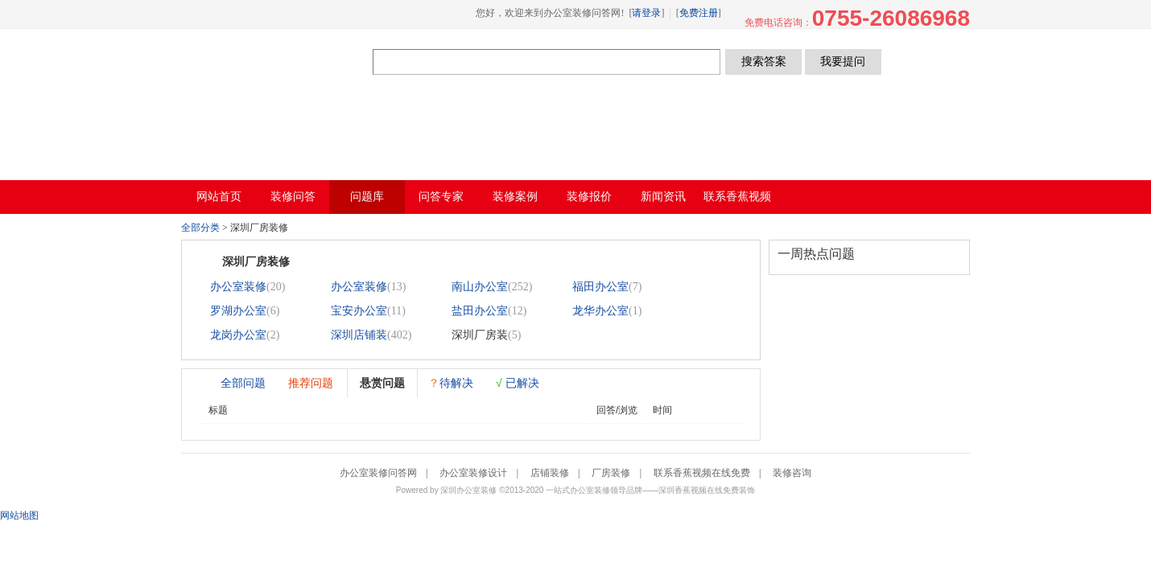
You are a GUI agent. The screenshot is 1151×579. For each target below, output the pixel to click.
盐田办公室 (480, 311)
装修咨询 (792, 472)
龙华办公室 (600, 311)
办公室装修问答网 (277, 61)
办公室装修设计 (473, 472)
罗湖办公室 (238, 311)
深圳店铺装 (359, 335)
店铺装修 (549, 472)
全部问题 (243, 382)
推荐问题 (310, 382)
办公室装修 (238, 287)
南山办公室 (480, 287)
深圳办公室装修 (468, 490)
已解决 (517, 382)
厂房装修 (611, 472)
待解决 (450, 382)
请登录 (646, 12)
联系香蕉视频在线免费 (702, 472)
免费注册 (698, 12)
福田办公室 (600, 287)
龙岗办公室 (238, 335)
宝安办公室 (359, 311)
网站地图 (19, 515)
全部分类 (200, 227)
